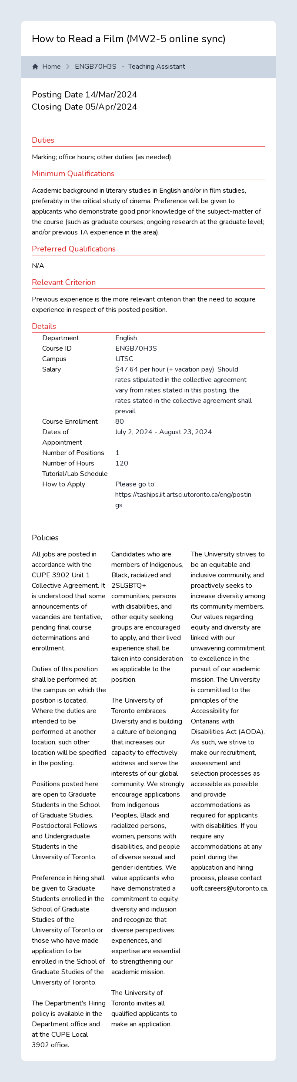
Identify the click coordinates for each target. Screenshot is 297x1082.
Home (46, 66)
